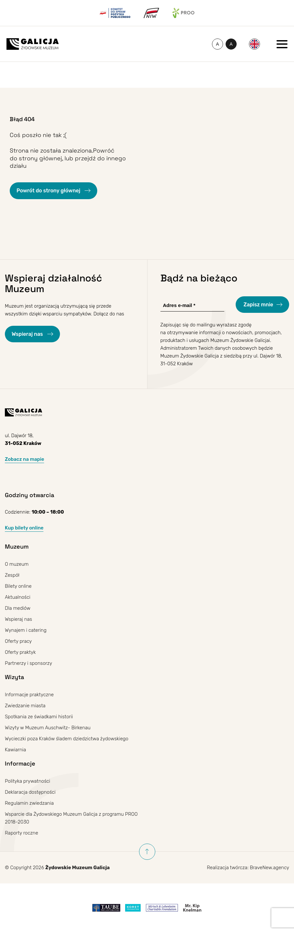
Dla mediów (17, 608)
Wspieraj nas (28, 334)
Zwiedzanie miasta (25, 706)
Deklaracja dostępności (30, 792)
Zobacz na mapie (24, 459)
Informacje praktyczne (29, 695)
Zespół (12, 575)
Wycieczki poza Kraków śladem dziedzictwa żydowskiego (66, 739)
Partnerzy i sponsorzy (28, 663)
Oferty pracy (18, 641)
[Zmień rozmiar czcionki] (217, 44)
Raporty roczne (21, 833)
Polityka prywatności (27, 781)
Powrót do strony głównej (49, 191)
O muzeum (17, 564)
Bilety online (18, 586)
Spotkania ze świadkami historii (39, 717)
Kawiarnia (15, 750)
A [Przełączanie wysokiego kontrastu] (233, 45)
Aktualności (17, 597)
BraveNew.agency (269, 867)
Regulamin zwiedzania (29, 803)
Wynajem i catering (25, 630)
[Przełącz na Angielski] (254, 44)
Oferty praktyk (20, 652)
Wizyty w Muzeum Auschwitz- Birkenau (47, 728)
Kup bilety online (24, 528)
